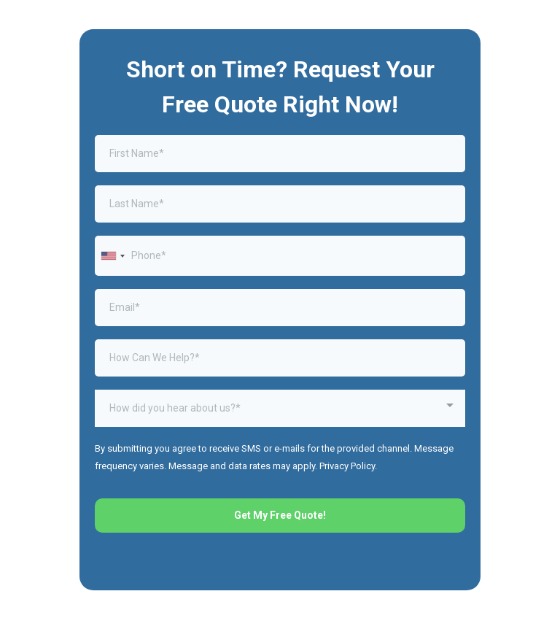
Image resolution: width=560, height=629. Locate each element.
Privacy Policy (347, 465)
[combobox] (112, 255)
